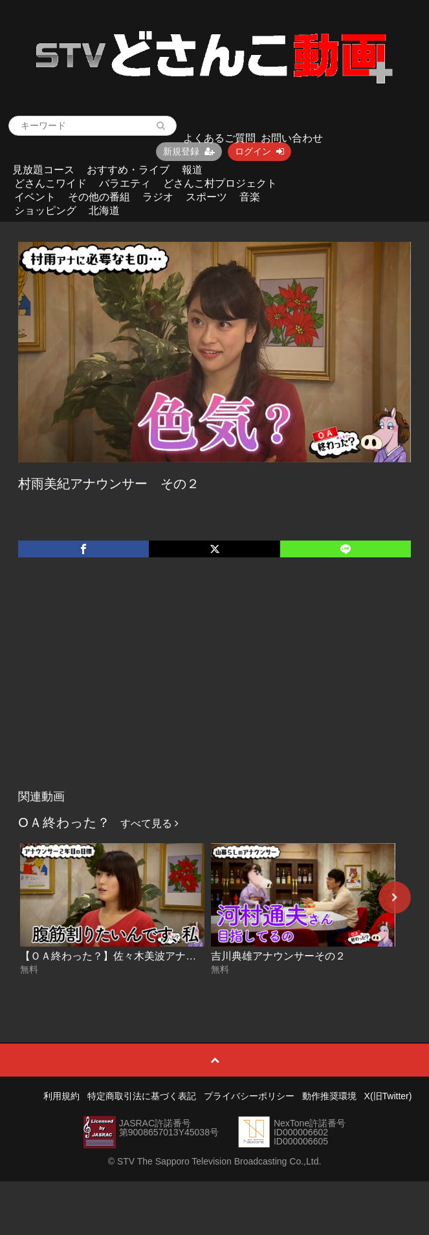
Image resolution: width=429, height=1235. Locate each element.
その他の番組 (99, 196)
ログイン (259, 151)
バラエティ (125, 183)
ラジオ (157, 196)
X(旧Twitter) (388, 1096)
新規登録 (189, 151)
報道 (192, 169)
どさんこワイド (50, 183)
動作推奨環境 (329, 1096)
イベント (35, 196)
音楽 (249, 196)
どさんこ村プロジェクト (220, 183)
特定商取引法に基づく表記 (141, 1096)
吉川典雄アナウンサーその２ (278, 955)
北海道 (104, 210)
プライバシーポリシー (249, 1096)
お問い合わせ (292, 138)
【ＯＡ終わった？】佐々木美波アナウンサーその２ (139, 955)
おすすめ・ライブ (128, 169)
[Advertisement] (214, 686)
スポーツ (206, 196)
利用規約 (61, 1096)
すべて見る (149, 823)
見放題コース (43, 169)
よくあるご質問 (219, 138)
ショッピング (45, 210)
